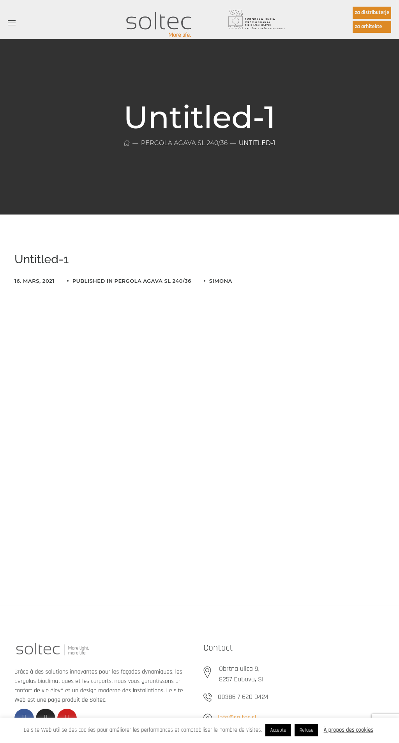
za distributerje (372, 12)
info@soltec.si (237, 717)
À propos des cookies (349, 730)
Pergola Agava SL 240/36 (184, 143)
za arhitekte (368, 26)
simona (220, 281)
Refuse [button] (306, 730)
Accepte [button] (278, 730)
